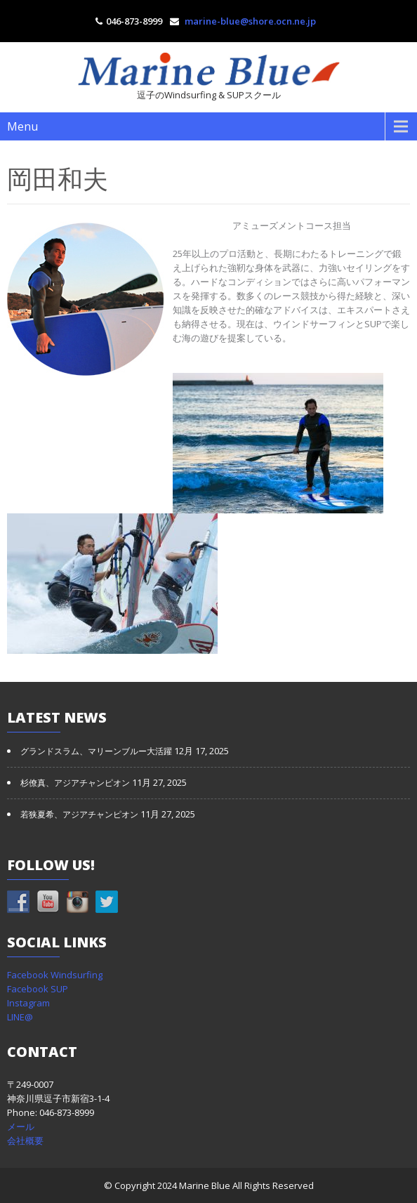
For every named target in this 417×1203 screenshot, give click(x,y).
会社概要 (25, 1140)
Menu (22, 126)
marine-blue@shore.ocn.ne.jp (250, 21)
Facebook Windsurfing (54, 974)
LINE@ (20, 1017)
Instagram (28, 1003)
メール (20, 1126)
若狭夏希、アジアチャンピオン (79, 815)
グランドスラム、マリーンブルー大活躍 (96, 751)
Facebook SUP (37, 988)
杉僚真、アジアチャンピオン (75, 783)
